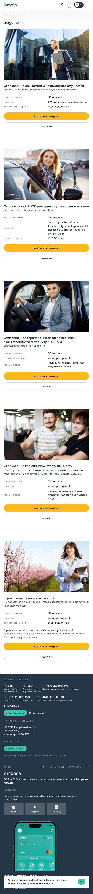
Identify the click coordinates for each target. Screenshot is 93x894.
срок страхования (13, 97)
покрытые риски (12, 364)
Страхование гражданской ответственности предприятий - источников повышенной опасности (43, 468)
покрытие (9, 102)
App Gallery (56, 812)
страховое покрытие (15, 358)
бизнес (7, 15)
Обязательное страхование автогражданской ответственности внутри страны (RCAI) (40, 340)
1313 (11, 685)
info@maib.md (11, 705)
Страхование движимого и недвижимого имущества (44, 86)
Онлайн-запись (37, 712)
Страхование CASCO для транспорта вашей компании (46, 206)
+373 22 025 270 (19, 697)
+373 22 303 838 (53, 697)
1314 (30, 685)
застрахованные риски (16, 106)
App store (13, 812)
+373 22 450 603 (57, 685)
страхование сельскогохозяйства (29, 598)
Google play (35, 812)
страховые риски (13, 238)
